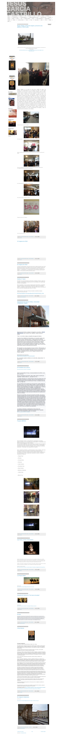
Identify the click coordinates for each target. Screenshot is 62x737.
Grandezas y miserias (27, 18)
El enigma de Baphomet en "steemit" (34, 17)
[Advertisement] (11, 38)
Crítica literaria (20, 628)
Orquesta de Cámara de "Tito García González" (28, 595)
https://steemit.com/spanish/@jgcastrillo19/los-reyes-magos (25, 586)
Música (21, 570)
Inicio (32, 731)
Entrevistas (49, 17)
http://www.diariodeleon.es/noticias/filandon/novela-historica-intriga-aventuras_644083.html (29, 688)
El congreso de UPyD (22, 264)
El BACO (9, 17)
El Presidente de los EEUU (23, 367)
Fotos (21, 18)
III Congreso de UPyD (22, 241)
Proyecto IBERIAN (21, 421)
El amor (19, 614)
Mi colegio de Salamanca (23, 697)
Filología (13, 18)
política (21, 237)
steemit (8, 21)
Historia (33, 18)
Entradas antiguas (43, 731)
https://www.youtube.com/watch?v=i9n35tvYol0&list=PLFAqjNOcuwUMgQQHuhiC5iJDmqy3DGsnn (31, 567)
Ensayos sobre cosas (43, 17)
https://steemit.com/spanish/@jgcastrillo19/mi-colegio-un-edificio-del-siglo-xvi (28, 700)
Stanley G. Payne (21, 279)
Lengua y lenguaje (47, 18)
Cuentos (21, 590)
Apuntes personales (22, 623)
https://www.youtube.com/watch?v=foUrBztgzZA (24, 369)
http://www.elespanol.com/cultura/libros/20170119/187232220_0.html (30, 293)
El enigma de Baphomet (23, 17)
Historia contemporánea (39, 18)
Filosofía (17, 18)
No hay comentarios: (31, 236)
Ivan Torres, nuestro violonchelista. (25, 539)
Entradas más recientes (20, 731)
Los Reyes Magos (21, 575)
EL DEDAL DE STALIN (15, 17)
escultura (9, 18)
